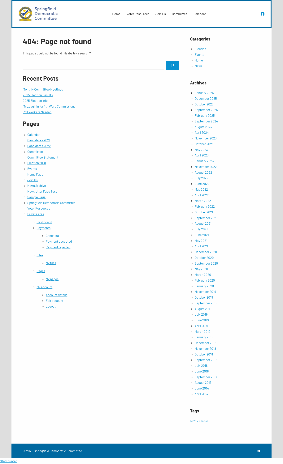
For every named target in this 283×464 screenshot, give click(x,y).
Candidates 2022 (39, 146)
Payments (43, 228)
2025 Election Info (35, 100)
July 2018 (201, 365)
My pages (52, 279)
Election (200, 49)
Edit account (54, 300)
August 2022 (203, 172)
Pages (41, 271)
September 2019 (206, 303)
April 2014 (201, 394)
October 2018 (204, 354)
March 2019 (202, 331)
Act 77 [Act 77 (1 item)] (192, 421)
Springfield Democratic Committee (51, 203)
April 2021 (201, 246)
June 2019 (202, 320)
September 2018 (206, 360)
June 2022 (202, 183)
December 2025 (206, 98)
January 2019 (204, 337)
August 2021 (203, 223)
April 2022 (202, 195)
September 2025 (206, 110)
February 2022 (205, 206)
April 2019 (201, 326)
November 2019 (205, 291)
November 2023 (206, 138)
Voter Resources (38, 208)
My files (51, 263)
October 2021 (204, 212)
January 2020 (204, 286)
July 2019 (201, 314)
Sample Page (36, 197)
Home (199, 60)
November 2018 (205, 348)
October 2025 (204, 104)
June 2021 (202, 235)
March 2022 (203, 200)
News (198, 66)
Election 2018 (36, 163)
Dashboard (44, 222)
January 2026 (204, 93)
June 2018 (202, 371)
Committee (35, 151)
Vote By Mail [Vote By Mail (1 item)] (202, 421)
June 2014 (202, 388)
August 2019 (203, 309)
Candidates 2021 (38, 140)
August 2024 (203, 127)
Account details (56, 295)
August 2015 (203, 382)
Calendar (33, 134)
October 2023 (204, 144)
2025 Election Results (38, 95)
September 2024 (206, 121)
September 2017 (206, 377)
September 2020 (206, 263)
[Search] (172, 65)
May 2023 (201, 149)
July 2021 (201, 229)
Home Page (35, 174)
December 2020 (206, 252)
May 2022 (201, 189)
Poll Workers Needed (37, 112)
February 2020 (205, 280)
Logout (51, 306)
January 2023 (204, 161)
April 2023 (202, 155)
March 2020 (203, 274)
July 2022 (201, 178)
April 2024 (202, 132)
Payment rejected (58, 247)
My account (44, 287)
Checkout (52, 235)
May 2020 (201, 269)
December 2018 (205, 343)
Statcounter (8, 461)
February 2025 (205, 115)
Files (40, 255)
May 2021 (201, 240)
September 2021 (206, 218)
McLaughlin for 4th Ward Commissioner (50, 106)
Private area (35, 214)
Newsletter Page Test (42, 191)
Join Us (32, 180)
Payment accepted (59, 241)
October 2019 (204, 297)
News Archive (36, 185)
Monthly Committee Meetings (43, 89)
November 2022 (206, 166)
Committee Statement (42, 157)
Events (32, 168)
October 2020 (204, 257)
